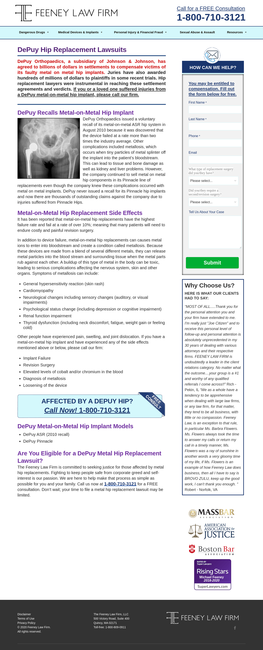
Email (193, 152)
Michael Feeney (212, 578)
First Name (197, 102)
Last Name (196, 119)
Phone (193, 136)
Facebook (235, 628)
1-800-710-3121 (211, 17)
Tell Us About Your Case (206, 212)
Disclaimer (24, 614)
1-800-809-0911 (115, 627)
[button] (33, 33)
